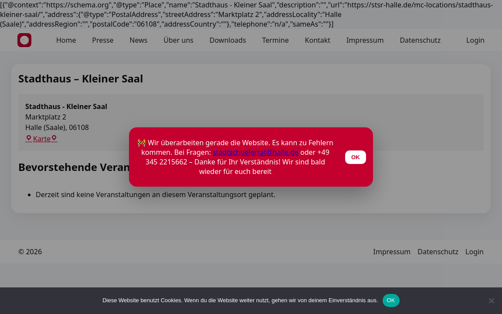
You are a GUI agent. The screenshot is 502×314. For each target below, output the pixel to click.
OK (391, 300)
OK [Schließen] (355, 157)
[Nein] (491, 300)
